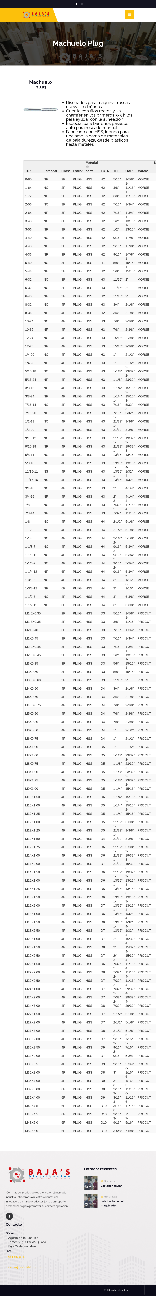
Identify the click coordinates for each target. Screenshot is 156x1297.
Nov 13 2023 (109, 1196)
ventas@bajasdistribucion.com (26, 1267)
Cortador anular (111, 1185)
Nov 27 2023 (109, 1181)
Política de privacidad (116, 1290)
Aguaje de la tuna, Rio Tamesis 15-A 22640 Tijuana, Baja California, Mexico (27, 1242)
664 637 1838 (16, 1256)
